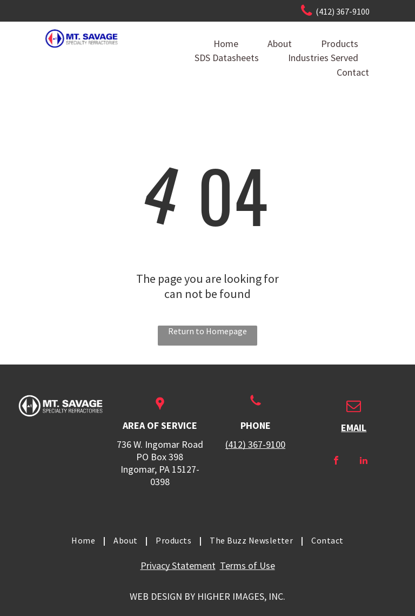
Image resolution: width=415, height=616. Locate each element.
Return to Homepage (207, 331)
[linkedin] (363, 462)
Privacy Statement (178, 565)
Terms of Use (247, 565)
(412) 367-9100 (255, 444)
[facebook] (336, 462)
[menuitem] (84, 540)
